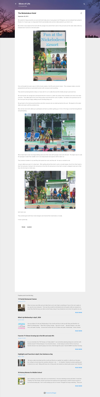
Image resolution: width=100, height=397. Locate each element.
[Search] (84, 4)
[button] (81, 13)
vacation (29, 227)
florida (23, 227)
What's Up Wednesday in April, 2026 (29, 317)
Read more (78, 312)
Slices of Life (24, 4)
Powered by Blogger (50, 393)
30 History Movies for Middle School (30, 372)
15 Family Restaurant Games (27, 299)
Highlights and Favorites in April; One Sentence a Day (35, 354)
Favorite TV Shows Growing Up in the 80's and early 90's (36, 336)
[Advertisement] (50, 277)
